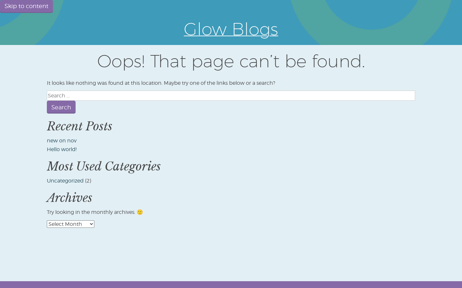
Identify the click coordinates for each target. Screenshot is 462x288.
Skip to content (26, 6)
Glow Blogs (231, 28)
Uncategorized (65, 181)
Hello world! (62, 149)
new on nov (62, 141)
